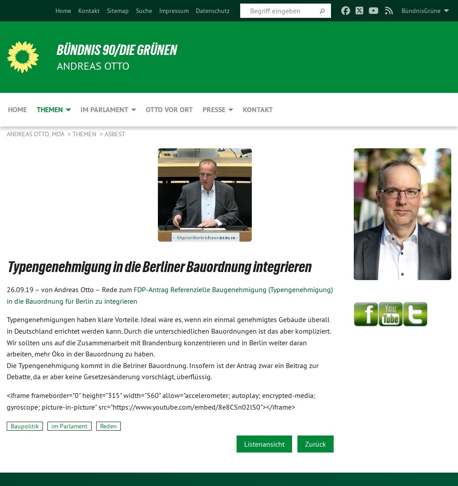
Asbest (115, 134)
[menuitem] (63, 10)
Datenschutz (212, 11)
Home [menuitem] (17, 109)
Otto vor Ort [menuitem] (169, 109)
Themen (85, 134)
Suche (144, 11)
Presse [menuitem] (214, 109)
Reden (108, 426)
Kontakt (89, 11)
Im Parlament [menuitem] (104, 109)
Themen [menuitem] (50, 109)
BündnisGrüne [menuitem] (421, 11)
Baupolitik (25, 426)
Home (63, 11)
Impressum (174, 11)
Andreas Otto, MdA (36, 134)
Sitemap (118, 11)
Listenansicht (264, 444)
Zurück (315, 444)
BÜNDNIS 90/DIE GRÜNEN (117, 50)
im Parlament (69, 426)
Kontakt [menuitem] (258, 109)
